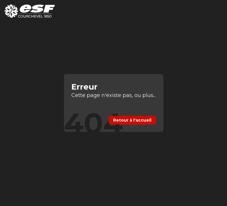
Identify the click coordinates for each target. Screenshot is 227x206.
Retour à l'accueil (132, 120)
